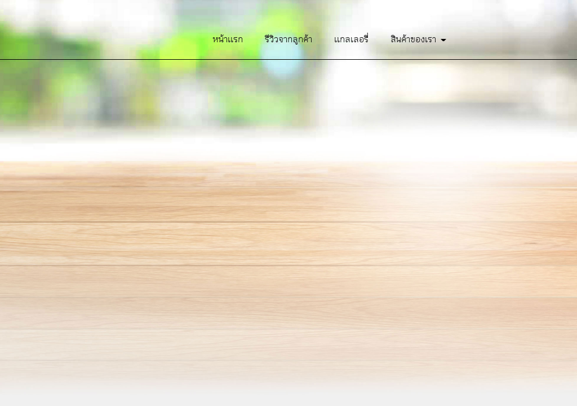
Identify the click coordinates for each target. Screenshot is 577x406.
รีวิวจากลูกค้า (288, 39)
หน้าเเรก (227, 39)
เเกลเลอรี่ (351, 39)
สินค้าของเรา (418, 39)
